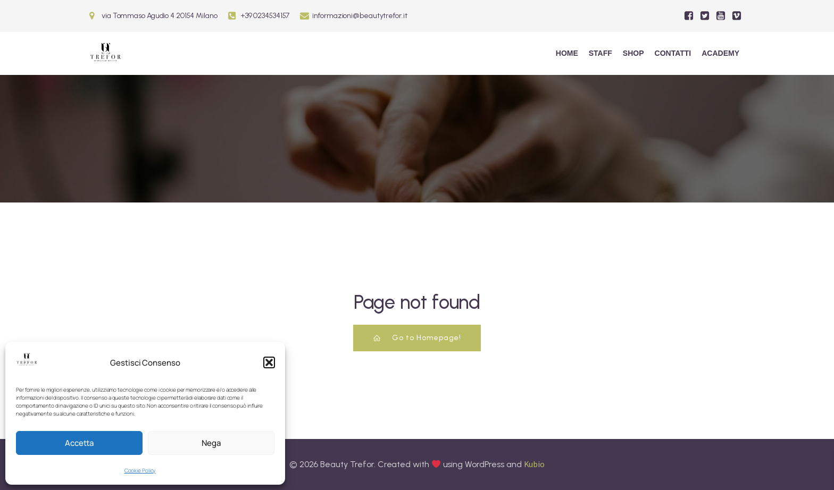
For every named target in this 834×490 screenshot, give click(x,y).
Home (567, 53)
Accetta (79, 443)
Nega (211, 443)
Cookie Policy (140, 470)
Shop (633, 53)
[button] (269, 362)
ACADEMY (720, 53)
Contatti (673, 53)
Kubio (534, 464)
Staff (600, 53)
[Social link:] (689, 16)
